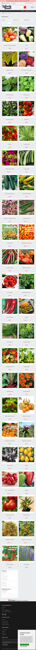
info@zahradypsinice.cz (6, 3)
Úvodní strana (4, 629)
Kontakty (3, 619)
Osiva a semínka (4, 572)
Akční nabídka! (4, 583)
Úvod (3, 13)
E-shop (3, 648)
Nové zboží (3, 582)
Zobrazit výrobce (4, 585)
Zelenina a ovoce (16, 19)
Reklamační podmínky (5, 624)
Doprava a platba (5, 621)
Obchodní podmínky (5, 622)
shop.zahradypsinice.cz (6, 605)
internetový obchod (8, 648)
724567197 (14, 3)
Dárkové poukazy (4, 579)
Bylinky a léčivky (5, 577)
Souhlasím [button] (22, 644)
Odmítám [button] (27, 644)
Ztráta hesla (4, 634)
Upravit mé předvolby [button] (24, 646)
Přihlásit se (4, 631)
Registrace (4, 633)
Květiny (4, 574)
